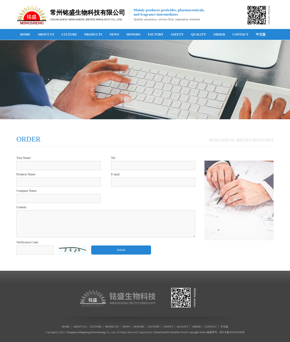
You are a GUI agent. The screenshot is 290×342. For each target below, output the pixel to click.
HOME (25, 34)
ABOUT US (46, 34)
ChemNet (175, 332)
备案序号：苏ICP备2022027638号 (226, 332)
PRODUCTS (93, 34)
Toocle (183, 332)
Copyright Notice (197, 332)
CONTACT (241, 34)
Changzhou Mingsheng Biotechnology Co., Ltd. (91, 332)
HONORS (133, 34)
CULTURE (69, 34)
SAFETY (177, 34)
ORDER (219, 34)
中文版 (261, 34)
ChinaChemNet (161, 332)
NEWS (114, 34)
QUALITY (198, 34)
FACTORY (155, 34)
